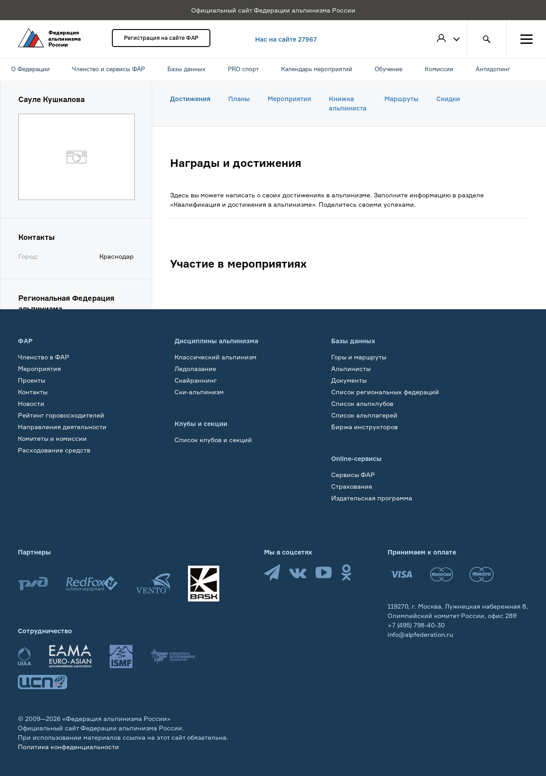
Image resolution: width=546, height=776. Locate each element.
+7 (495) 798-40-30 (416, 625)
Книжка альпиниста (348, 103)
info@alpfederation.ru (420, 634)
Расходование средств (54, 450)
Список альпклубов (362, 403)
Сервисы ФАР (353, 474)
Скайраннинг (196, 380)
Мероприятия (289, 98)
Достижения (190, 98)
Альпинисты (351, 368)
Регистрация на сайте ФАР (161, 37)
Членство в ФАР (43, 357)
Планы (239, 98)
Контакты (32, 392)
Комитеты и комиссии (52, 438)
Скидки (448, 98)
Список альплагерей (364, 415)
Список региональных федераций (385, 392)
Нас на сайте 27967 (286, 39)
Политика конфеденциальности (68, 746)
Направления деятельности (62, 427)
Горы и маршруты (358, 357)
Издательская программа (371, 498)
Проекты (31, 380)
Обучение (33, 461)
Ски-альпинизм (199, 392)
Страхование (351, 486)
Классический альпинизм (215, 357)
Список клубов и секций (213, 439)
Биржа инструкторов (364, 427)
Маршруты (401, 98)
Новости (31, 403)
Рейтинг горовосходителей (61, 415)
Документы (349, 380)
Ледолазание (195, 368)
